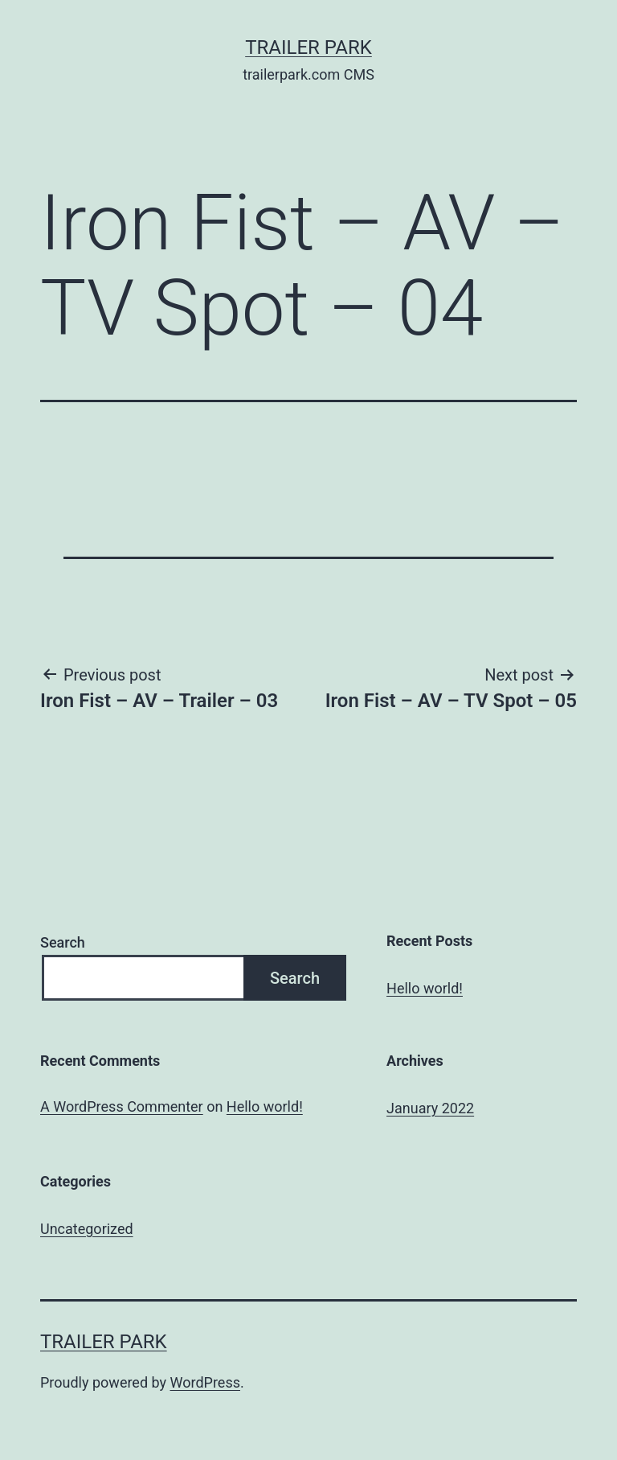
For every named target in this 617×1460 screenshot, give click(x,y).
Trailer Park (308, 47)
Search (62, 942)
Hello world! (424, 988)
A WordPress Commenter (121, 1106)
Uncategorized (86, 1228)
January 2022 (430, 1108)
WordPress (205, 1382)
